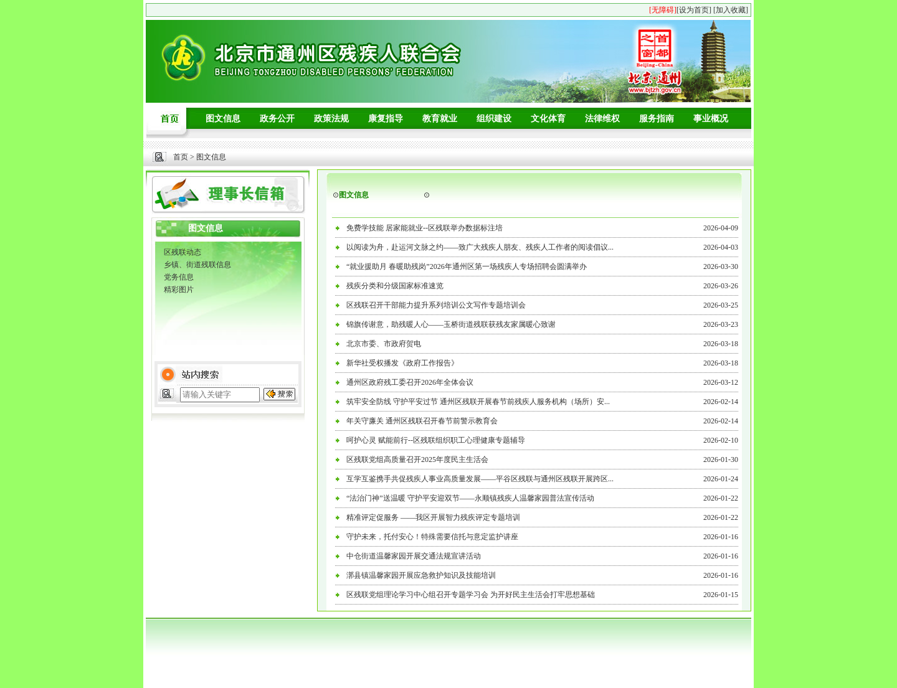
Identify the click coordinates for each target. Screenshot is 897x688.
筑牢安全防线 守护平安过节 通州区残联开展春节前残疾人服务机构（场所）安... (478, 401)
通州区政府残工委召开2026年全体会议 (409, 382)
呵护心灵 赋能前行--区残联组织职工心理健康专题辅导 (435, 440)
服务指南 (656, 118)
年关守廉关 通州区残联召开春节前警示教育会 (422, 421)
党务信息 (179, 277)
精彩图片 (179, 289)
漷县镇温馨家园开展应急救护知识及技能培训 (421, 575)
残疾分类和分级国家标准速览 (395, 285)
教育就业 (439, 118)
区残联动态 (182, 252)
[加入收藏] (730, 10)
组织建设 (494, 118)
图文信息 (223, 118)
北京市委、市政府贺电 (383, 343)
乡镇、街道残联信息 (197, 264)
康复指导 (385, 118)
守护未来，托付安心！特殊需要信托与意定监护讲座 (432, 536)
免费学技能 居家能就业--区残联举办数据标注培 (424, 228)
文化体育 (548, 118)
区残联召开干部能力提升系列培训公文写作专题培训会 (436, 305)
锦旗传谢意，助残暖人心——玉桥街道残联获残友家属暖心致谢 (451, 324)
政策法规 (331, 118)
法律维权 (602, 118)
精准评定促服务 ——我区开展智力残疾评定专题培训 (433, 517)
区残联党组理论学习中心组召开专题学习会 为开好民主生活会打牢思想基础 (470, 594)
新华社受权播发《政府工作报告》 (402, 363)
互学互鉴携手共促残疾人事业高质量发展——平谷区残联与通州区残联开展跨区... (480, 478)
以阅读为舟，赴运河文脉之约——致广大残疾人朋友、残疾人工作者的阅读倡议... (480, 247)
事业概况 (710, 118)
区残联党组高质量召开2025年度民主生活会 (417, 459)
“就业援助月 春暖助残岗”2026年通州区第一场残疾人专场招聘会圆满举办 (466, 266)
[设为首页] (693, 10)
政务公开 (277, 118)
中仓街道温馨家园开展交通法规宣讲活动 (413, 556)
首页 (180, 157)
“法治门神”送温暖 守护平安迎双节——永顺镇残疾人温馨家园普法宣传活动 (470, 498)
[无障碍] (662, 10)
